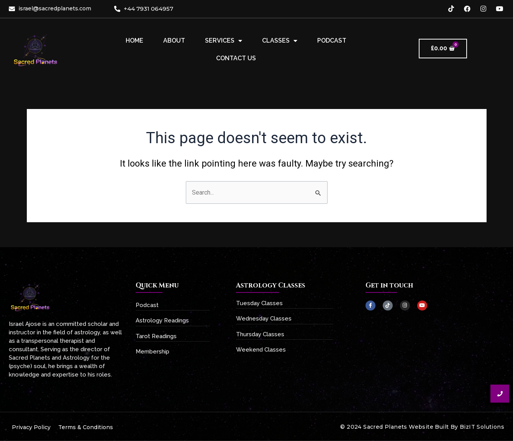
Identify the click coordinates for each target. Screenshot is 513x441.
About (174, 40)
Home (134, 40)
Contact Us (236, 58)
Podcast (331, 40)
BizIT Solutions (482, 426)
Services (223, 41)
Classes (279, 41)
